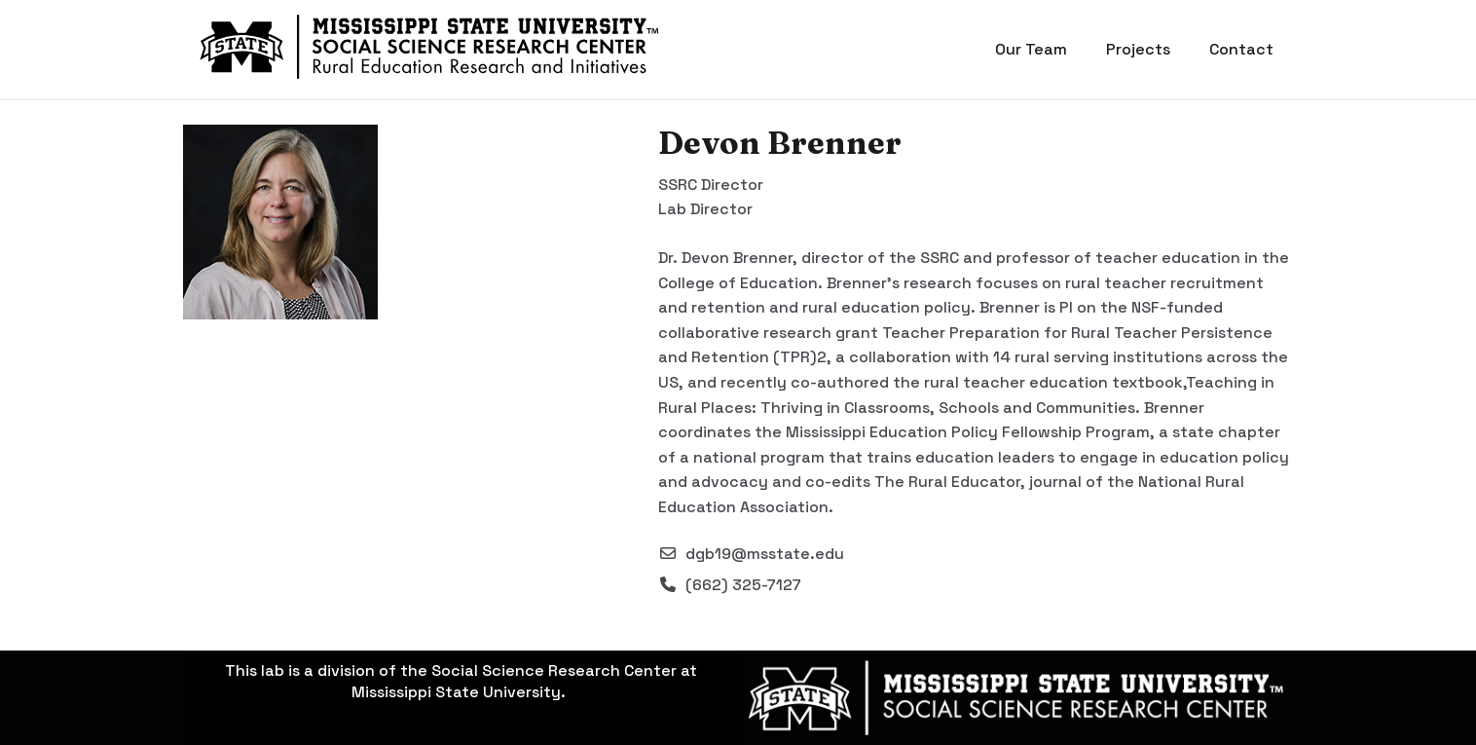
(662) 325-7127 (743, 585)
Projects (1138, 49)
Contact (1241, 49)
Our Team (1031, 49)
